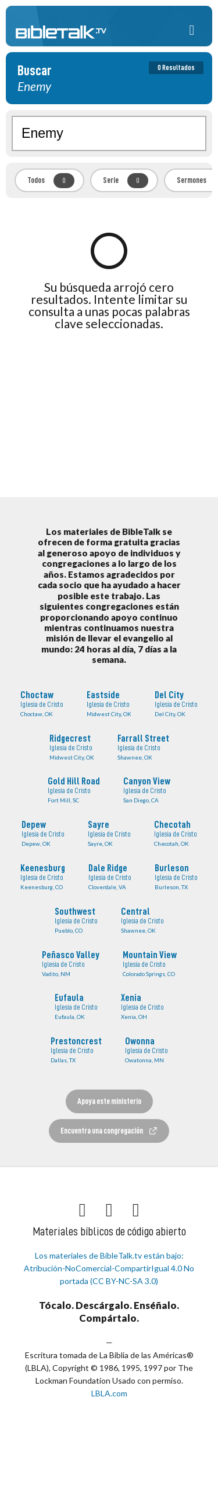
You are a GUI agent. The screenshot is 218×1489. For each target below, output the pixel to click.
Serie (125, 180)
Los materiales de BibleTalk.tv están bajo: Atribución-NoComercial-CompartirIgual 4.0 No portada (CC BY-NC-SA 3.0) (109, 1268)
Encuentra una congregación (109, 1131)
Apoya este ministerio (109, 1101)
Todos (50, 180)
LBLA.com (109, 1393)
